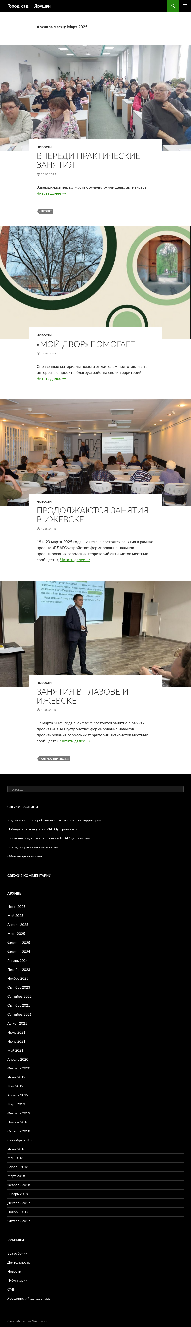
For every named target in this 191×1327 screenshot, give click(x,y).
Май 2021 (15, 1050)
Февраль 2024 (18, 951)
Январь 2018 (17, 1194)
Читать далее (51, 193)
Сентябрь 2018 (19, 1140)
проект (46, 211)
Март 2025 (16, 933)
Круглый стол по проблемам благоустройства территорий (54, 820)
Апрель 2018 (17, 1167)
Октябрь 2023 (18, 987)
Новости (44, 147)
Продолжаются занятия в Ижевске (92, 514)
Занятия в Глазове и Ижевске (83, 695)
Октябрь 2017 (18, 1221)
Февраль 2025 (18, 942)
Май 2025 (15, 915)
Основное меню (185, 6)
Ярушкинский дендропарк (28, 1298)
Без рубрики (17, 1253)
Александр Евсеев (55, 758)
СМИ (11, 1289)
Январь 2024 (17, 960)
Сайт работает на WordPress (27, 1321)
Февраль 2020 (18, 1068)
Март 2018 (16, 1176)
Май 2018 (15, 1158)
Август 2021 (17, 1023)
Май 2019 (15, 1086)
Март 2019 (16, 1104)
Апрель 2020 (17, 1059)
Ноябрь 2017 (17, 1212)
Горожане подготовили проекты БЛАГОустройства (48, 838)
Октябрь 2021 (18, 1005)
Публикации (17, 1280)
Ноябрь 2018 (17, 1122)
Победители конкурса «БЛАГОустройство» (42, 829)
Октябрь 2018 (18, 1131)
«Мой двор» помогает (86, 344)
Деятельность (18, 1262)
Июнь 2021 (16, 1041)
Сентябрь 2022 (19, 996)
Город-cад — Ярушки (29, 6)
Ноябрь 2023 (17, 978)
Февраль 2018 (18, 1185)
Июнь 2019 (16, 1077)
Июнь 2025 (16, 906)
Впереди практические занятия (88, 160)
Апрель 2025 (17, 924)
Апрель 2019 (17, 1095)
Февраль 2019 (18, 1113)
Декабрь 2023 (18, 969)
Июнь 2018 (16, 1149)
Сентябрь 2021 (19, 1014)
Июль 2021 (16, 1032)
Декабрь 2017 (18, 1203)
